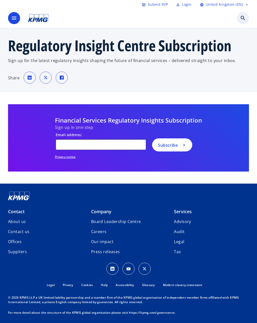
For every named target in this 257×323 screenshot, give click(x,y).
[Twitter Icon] (145, 269)
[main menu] (14, 18)
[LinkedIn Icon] (112, 269)
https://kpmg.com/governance (152, 312)
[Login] (183, 4)
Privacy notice (65, 157)
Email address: (69, 134)
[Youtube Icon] (128, 269)
